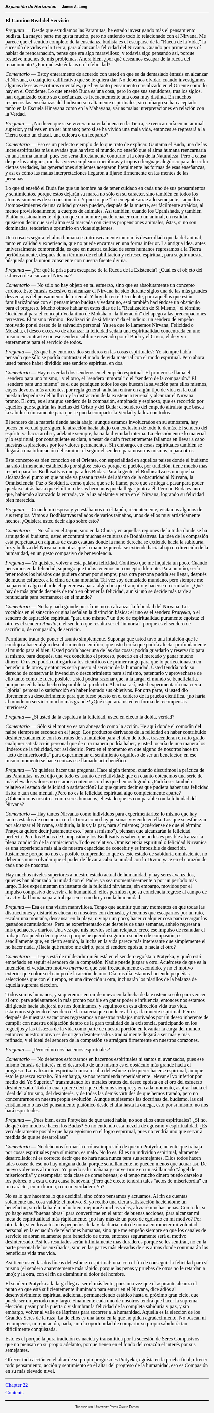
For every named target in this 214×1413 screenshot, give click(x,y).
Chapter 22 (16, 1385)
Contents (14, 1392)
